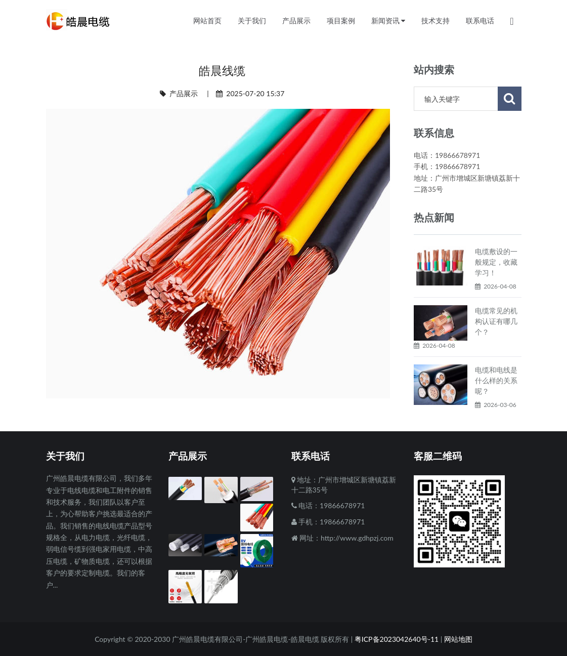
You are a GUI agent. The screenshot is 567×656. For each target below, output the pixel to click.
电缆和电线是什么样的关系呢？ (496, 380)
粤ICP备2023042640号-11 (397, 639)
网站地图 (458, 639)
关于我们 (252, 21)
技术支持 (435, 21)
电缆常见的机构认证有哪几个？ (496, 321)
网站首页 (207, 21)
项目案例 (341, 21)
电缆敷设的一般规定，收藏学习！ (496, 262)
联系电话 (480, 21)
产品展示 (183, 93)
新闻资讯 (388, 21)
